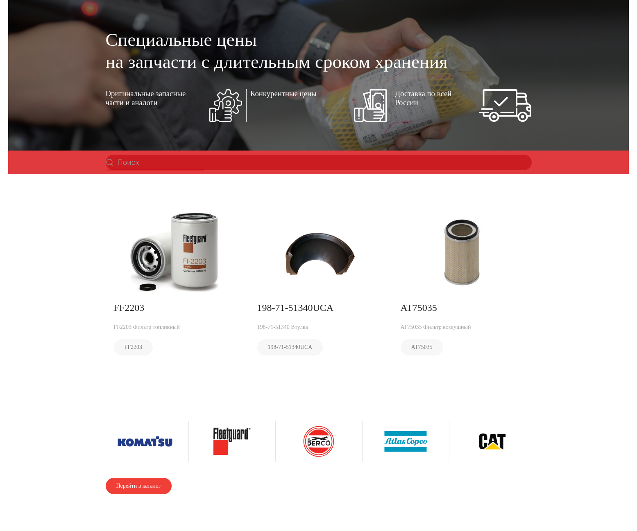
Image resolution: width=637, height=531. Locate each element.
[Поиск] (155, 162)
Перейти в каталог (138, 486)
